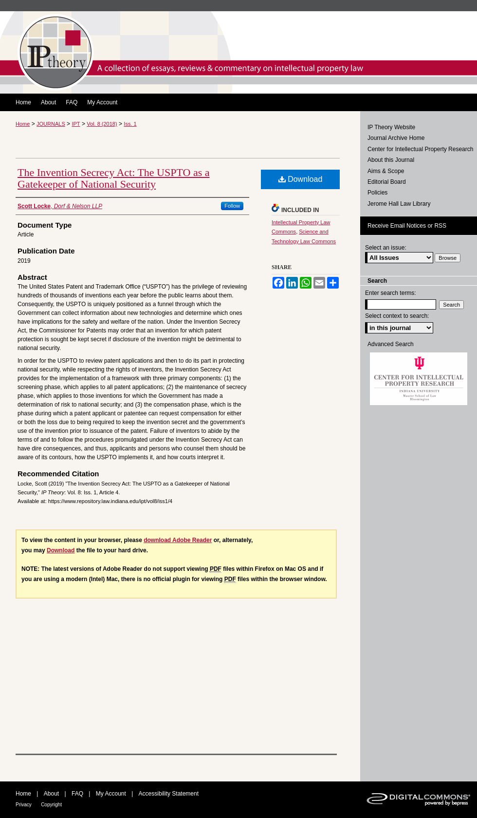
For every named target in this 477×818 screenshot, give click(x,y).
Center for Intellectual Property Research (420, 149)
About (51, 793)
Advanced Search (390, 344)
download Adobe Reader (178, 540)
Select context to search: (397, 315)
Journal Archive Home (395, 138)
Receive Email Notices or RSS (406, 225)
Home (23, 124)
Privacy (24, 804)
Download (300, 179)
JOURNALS (51, 124)
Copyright (51, 804)
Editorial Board (386, 181)
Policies (377, 192)
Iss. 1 (130, 124)
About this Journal (390, 159)
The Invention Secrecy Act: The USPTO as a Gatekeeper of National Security (114, 178)
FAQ (77, 793)
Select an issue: (385, 247)
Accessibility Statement (169, 793)
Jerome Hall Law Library (398, 203)
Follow (232, 206)
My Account (111, 793)
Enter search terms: (390, 293)
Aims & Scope (385, 171)
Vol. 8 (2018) (102, 124)
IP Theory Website (391, 127)
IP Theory (238, 52)
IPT (76, 124)
